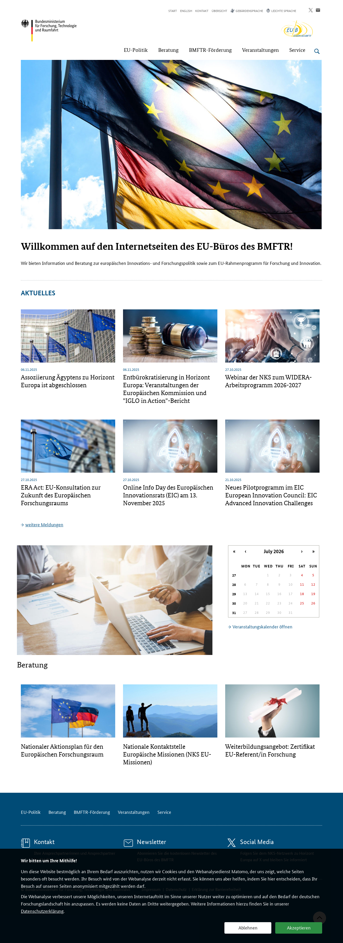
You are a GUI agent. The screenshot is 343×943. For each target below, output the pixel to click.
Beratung (57, 812)
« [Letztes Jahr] (234, 551)
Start (172, 10)
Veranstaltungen (134, 812)
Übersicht (219, 10)
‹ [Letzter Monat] (245, 551)
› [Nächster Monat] (302, 551)
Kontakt (202, 10)
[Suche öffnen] (317, 51)
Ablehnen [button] (248, 927)
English (186, 10)
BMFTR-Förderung (92, 812)
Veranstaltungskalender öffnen (262, 626)
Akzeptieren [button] (299, 927)
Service (164, 812)
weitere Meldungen (44, 524)
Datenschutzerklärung (42, 911)
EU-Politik (31, 812)
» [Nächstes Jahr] (313, 551)
